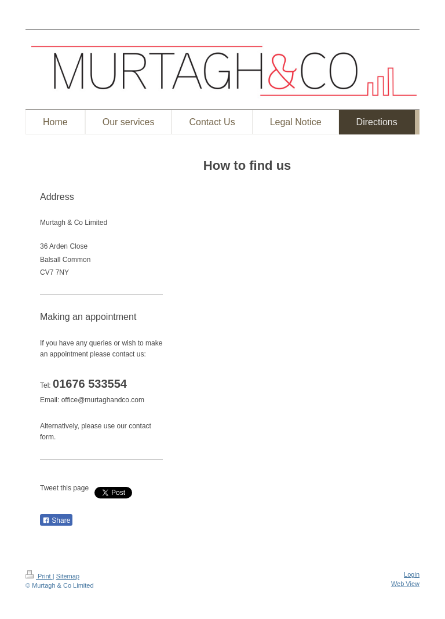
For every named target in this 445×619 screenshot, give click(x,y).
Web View (405, 583)
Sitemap (67, 576)
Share (56, 520)
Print (39, 576)
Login (412, 574)
